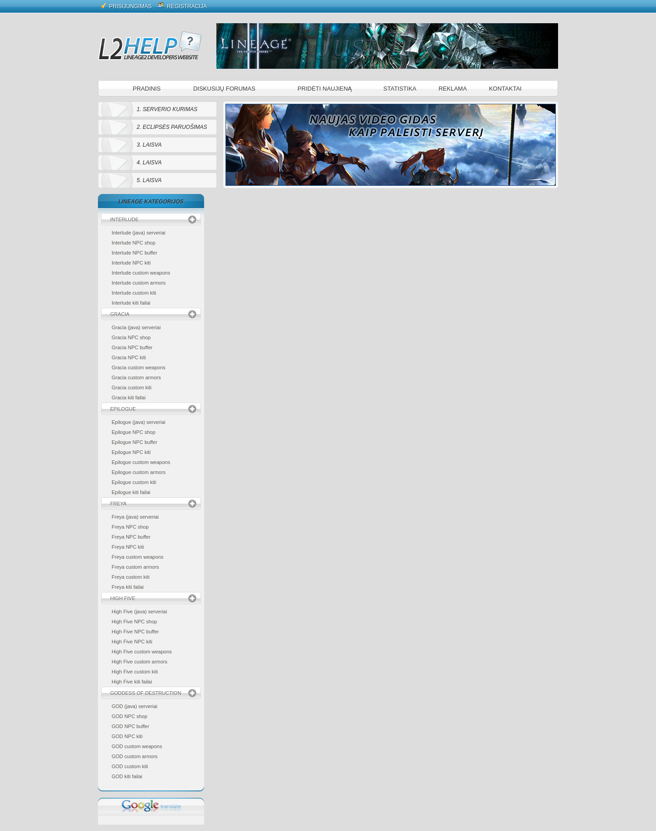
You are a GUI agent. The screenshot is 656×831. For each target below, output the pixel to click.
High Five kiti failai (132, 681)
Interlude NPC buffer (134, 252)
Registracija (182, 5)
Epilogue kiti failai (131, 492)
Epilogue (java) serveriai (138, 422)
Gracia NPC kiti (129, 357)
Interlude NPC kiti (131, 262)
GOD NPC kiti (127, 736)
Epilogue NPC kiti (131, 452)
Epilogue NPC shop (133, 432)
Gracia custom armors (136, 377)
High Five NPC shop (134, 621)
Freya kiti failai (128, 587)
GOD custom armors (135, 756)
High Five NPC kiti (132, 641)
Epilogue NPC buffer (134, 442)
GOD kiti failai (127, 776)
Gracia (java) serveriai (136, 327)
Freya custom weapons (138, 557)
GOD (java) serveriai (134, 706)
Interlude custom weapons (141, 272)
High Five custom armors (139, 661)
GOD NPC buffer (130, 726)
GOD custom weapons (137, 746)
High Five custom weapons (142, 651)
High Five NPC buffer (135, 631)
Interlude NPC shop (133, 242)
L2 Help (150, 45)
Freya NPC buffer (131, 537)
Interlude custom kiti (134, 293)
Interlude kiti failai (131, 303)
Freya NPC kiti (128, 547)
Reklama (453, 88)
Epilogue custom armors (139, 472)
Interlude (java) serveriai (138, 232)
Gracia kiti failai (129, 397)
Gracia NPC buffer (132, 347)
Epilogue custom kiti (134, 482)
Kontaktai (505, 88)
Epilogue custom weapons (141, 462)
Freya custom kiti (130, 577)
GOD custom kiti (130, 766)
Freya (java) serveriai (135, 517)
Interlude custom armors (139, 282)
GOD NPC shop (129, 716)
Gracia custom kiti (131, 387)
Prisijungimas (126, 6)
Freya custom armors (135, 567)
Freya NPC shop (130, 527)
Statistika (400, 88)
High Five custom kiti (135, 671)
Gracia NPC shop (131, 337)
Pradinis (146, 88)
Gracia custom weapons (138, 367)
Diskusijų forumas (224, 88)
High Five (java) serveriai (139, 611)
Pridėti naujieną (324, 88)
